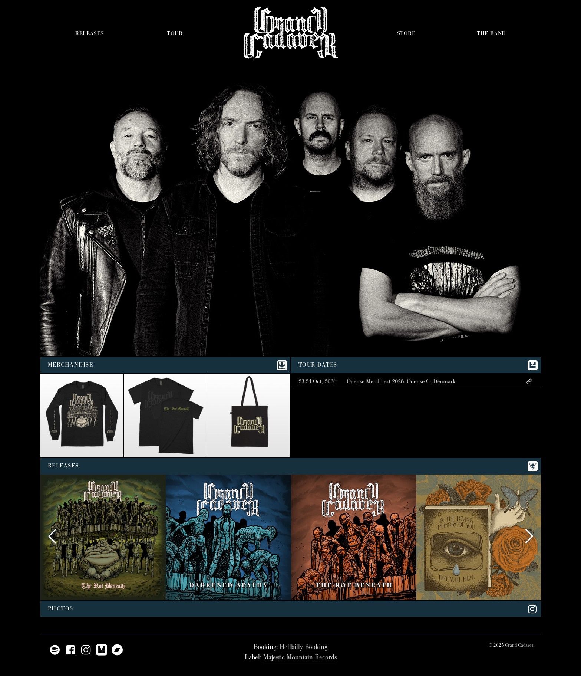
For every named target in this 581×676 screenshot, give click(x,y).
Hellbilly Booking (303, 647)
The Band (491, 33)
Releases (89, 33)
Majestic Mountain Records (300, 657)
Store (406, 33)
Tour (174, 33)
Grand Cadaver (519, 645)
